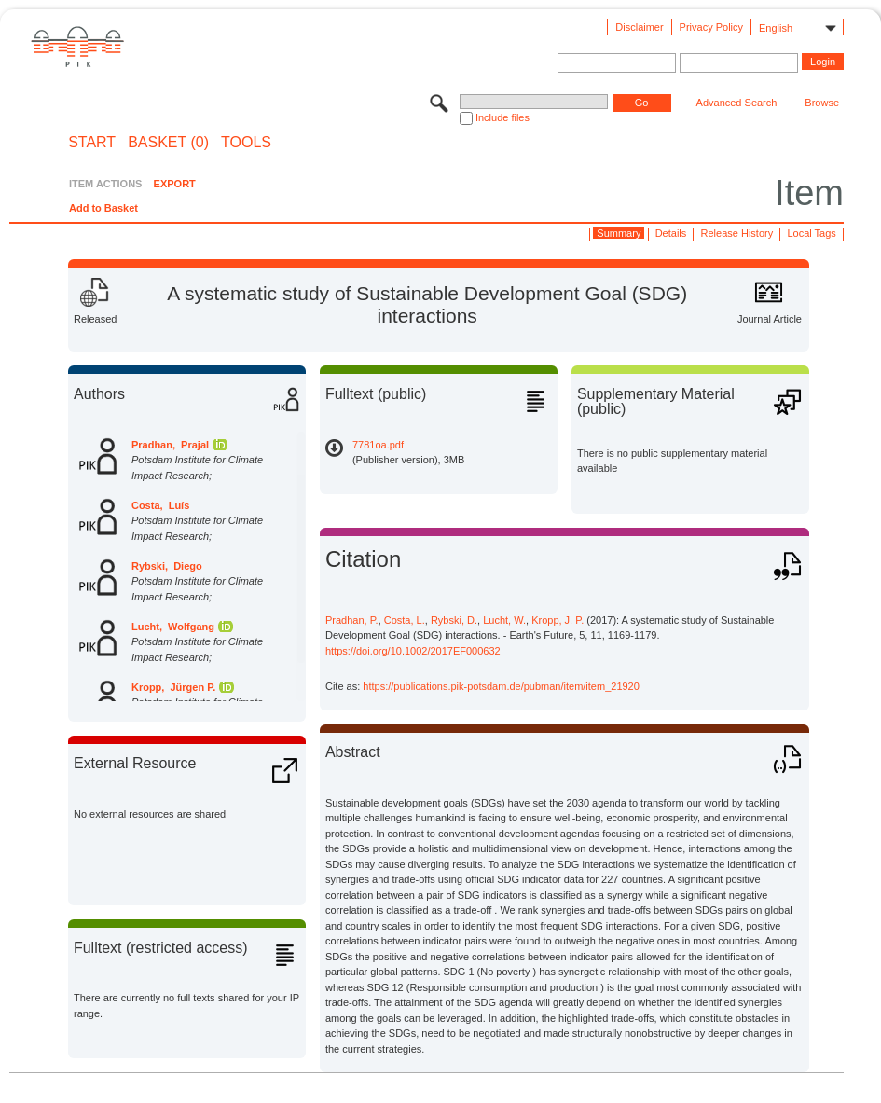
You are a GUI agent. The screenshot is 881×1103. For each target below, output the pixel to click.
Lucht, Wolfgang (172, 626)
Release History (737, 233)
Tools (246, 142)
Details (671, 233)
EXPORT (175, 183)
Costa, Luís (160, 505)
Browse (822, 102)
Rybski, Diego (166, 566)
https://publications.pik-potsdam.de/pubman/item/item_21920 (501, 686)
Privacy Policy (711, 27)
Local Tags (811, 233)
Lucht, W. (504, 620)
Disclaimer (639, 27)
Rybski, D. (454, 620)
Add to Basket (103, 208)
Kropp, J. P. (557, 620)
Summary (618, 233)
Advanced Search (737, 102)
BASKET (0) (168, 142)
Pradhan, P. (352, 620)
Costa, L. (404, 620)
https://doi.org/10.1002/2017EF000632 (413, 650)
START (92, 142)
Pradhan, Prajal (170, 444)
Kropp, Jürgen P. (173, 687)
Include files (502, 117)
